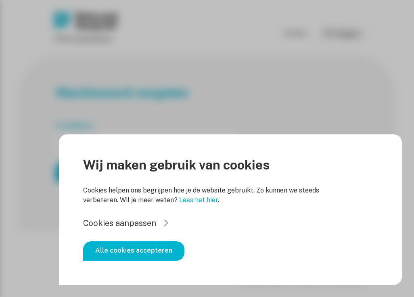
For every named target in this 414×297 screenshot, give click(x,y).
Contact (295, 33)
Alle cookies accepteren (133, 250)
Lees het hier (198, 200)
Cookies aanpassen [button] (119, 223)
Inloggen (346, 34)
